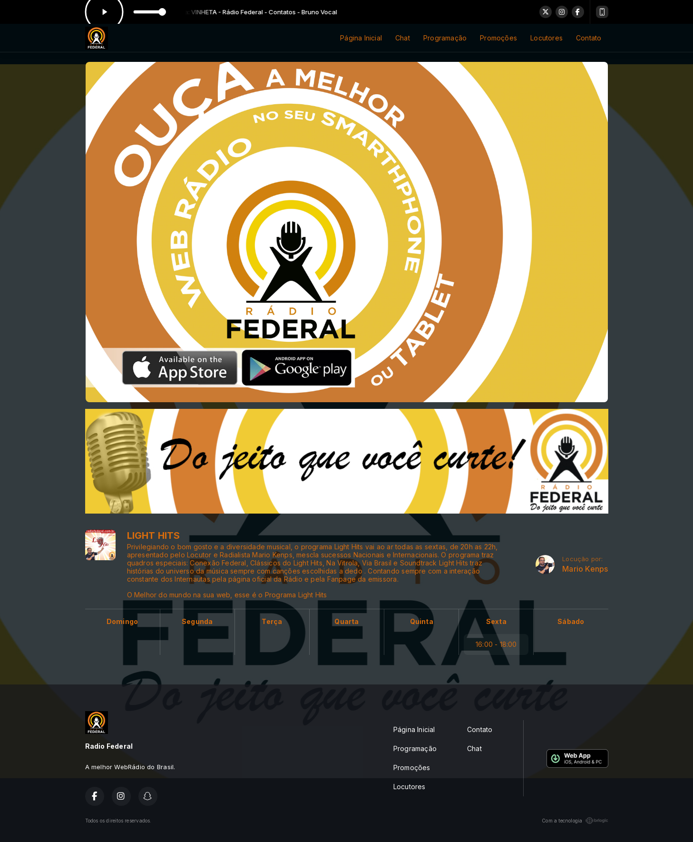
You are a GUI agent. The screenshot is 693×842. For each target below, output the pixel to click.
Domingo (122, 621)
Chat (402, 38)
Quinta (421, 621)
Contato (588, 38)
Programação (445, 38)
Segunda (197, 621)
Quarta (346, 621)
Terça (272, 621)
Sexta (496, 621)
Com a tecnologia (575, 820)
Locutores (546, 38)
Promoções (498, 38)
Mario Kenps (585, 569)
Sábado (570, 621)
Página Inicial (361, 38)
